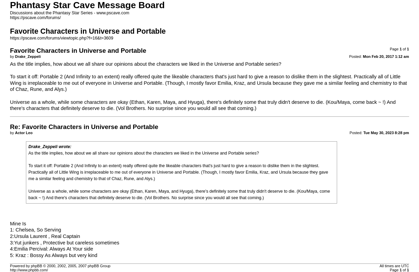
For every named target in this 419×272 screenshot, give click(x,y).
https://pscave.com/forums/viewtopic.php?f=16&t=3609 (61, 38)
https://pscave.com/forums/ (35, 17)
